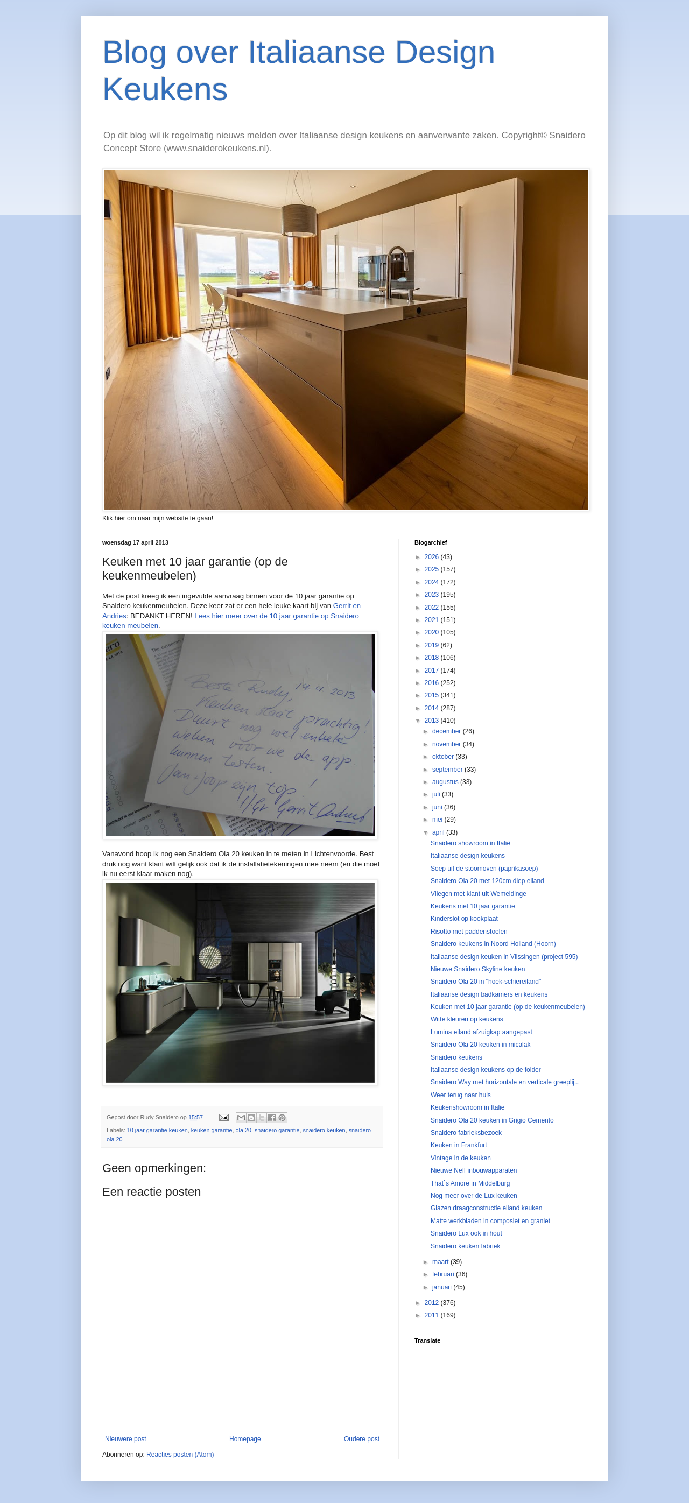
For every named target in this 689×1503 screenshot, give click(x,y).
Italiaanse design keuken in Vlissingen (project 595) (504, 957)
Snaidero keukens (456, 1057)
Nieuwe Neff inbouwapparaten (474, 1170)
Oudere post (361, 1439)
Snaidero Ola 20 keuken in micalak (480, 1044)
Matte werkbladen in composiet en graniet (490, 1221)
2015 (433, 695)
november (447, 744)
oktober (443, 756)
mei (438, 819)
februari (444, 1274)
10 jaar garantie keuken (157, 1130)
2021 (433, 620)
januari (442, 1287)
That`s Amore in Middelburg (470, 1183)
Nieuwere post (125, 1439)
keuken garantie (212, 1130)
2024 (433, 582)
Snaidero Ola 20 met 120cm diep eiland (487, 881)
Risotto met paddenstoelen (469, 931)
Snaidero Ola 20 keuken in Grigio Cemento (492, 1120)
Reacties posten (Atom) (180, 1454)
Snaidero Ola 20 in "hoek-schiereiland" (486, 981)
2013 (433, 720)
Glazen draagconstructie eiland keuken (486, 1208)
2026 (433, 557)
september (448, 769)
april (439, 832)
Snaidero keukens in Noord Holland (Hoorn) (493, 944)
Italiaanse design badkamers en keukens (489, 994)
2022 (433, 607)
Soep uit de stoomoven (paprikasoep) (484, 868)
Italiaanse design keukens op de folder (486, 1070)
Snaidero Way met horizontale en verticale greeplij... (505, 1082)
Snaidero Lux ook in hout (466, 1233)
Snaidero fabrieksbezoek (466, 1133)
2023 (433, 594)
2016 (433, 683)
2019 (433, 645)
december (447, 731)
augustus (446, 782)
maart (441, 1262)
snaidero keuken (324, 1130)
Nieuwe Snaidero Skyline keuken (478, 969)
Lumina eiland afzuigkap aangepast (481, 1032)
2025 (433, 569)
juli (437, 794)
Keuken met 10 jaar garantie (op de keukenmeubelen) (508, 1007)
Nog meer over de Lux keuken (474, 1195)
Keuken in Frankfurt (459, 1145)
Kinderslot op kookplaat (464, 918)
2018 (433, 657)
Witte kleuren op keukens (467, 1019)
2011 (433, 1315)
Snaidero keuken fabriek (465, 1246)
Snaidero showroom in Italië (470, 843)
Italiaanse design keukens (468, 855)
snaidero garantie (277, 1130)
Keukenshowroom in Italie (467, 1107)
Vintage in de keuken (461, 1158)
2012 (433, 1303)
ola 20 (243, 1130)
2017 (433, 670)
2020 (433, 632)
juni (438, 807)
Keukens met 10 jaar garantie (473, 906)
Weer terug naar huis (461, 1095)
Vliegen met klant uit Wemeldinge (478, 894)
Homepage (245, 1439)
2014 (433, 708)
